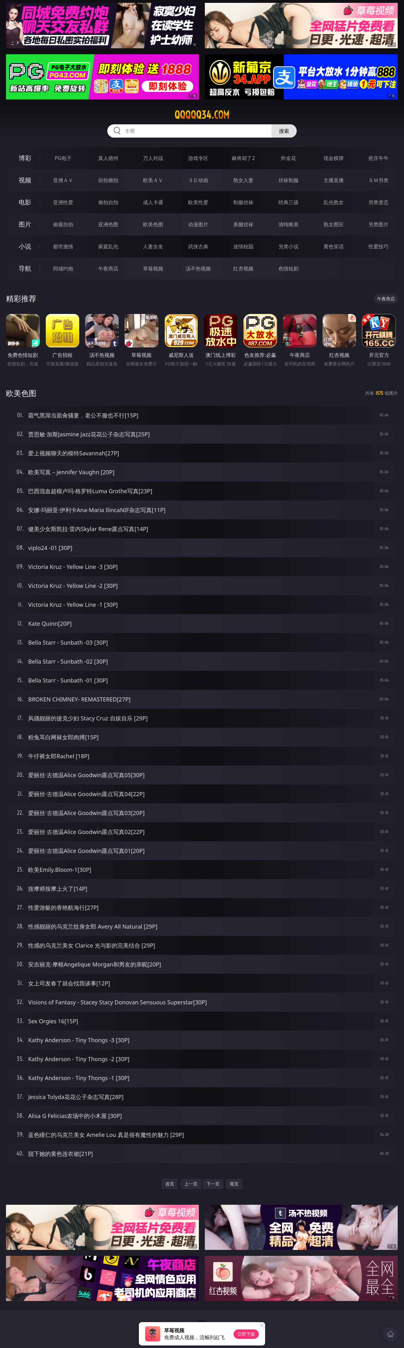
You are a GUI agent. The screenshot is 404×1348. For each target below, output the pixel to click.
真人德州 (108, 158)
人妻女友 (153, 246)
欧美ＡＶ (153, 180)
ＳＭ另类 (378, 180)
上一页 (191, 1184)
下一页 (213, 1184)
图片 (25, 224)
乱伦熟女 (334, 202)
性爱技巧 (378, 246)
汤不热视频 (198, 268)
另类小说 (288, 246)
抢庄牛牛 (378, 158)
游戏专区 (198, 158)
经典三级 (288, 202)
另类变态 (378, 202)
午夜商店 (108, 268)
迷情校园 (243, 246)
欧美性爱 (198, 202)
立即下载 (246, 1334)
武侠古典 (198, 246)
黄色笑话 (334, 246)
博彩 (25, 158)
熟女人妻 (243, 180)
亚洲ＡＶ (63, 180)
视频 (25, 180)
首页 (169, 1184)
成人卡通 (153, 202)
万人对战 (153, 158)
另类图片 (378, 224)
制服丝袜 (243, 202)
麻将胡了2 (243, 158)
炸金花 (288, 158)
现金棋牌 (334, 158)
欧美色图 (153, 224)
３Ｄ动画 (198, 180)
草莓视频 (153, 268)
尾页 (234, 1184)
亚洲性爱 (63, 202)
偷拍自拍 (108, 202)
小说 (25, 246)
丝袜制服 (288, 180)
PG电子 (63, 158)
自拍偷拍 (108, 180)
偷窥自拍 (63, 224)
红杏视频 (243, 268)
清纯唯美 (288, 224)
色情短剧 (288, 268)
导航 (25, 268)
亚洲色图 (108, 224)
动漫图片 (198, 224)
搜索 (284, 130)
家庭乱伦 (108, 246)
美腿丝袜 (243, 224)
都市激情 (63, 246)
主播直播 (334, 180)
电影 (25, 202)
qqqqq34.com (202, 115)
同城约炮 (63, 268)
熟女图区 (334, 224)
